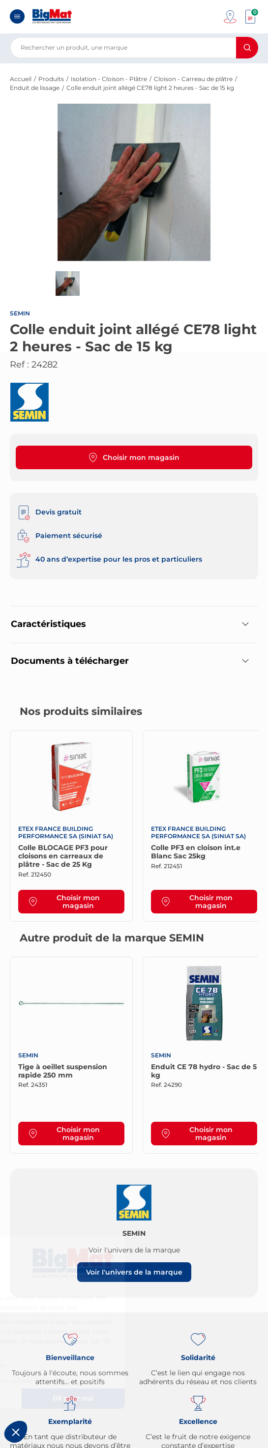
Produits (51, 79)
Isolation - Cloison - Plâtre (109, 79)
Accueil (20, 79)
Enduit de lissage (35, 87)
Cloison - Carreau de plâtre (193, 79)
